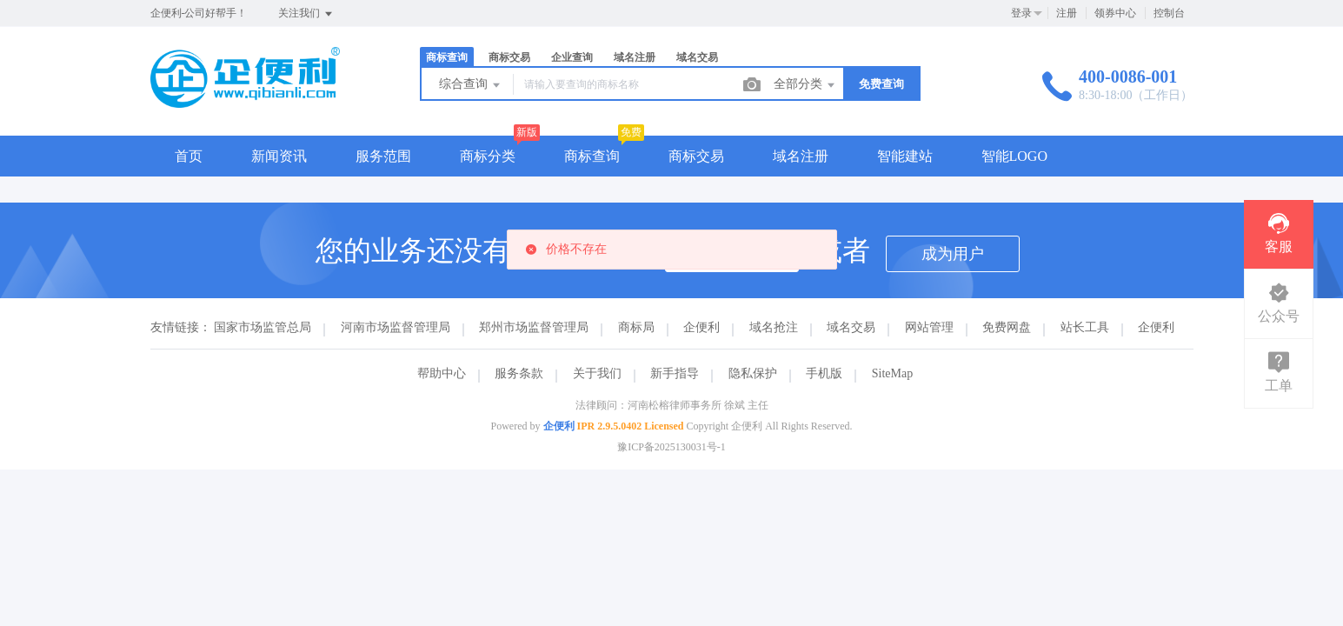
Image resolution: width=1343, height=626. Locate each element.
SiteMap (892, 373)
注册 (1066, 13)
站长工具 (1084, 327)
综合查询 (471, 85)
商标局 (636, 327)
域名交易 (697, 57)
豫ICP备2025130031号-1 (671, 447)
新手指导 (674, 373)
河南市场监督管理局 (395, 327)
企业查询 (572, 57)
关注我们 (306, 14)
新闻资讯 (279, 156)
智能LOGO (1014, 156)
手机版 (824, 373)
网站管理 (929, 327)
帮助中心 (441, 373)
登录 (1021, 13)
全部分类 (806, 85)
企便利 (701, 327)
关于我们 (597, 373)
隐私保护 (752, 373)
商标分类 (487, 156)
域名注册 (634, 57)
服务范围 (383, 156)
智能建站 (905, 156)
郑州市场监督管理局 (533, 327)
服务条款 (519, 373)
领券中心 (1115, 13)
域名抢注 (773, 327)
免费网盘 (1006, 327)
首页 (189, 156)
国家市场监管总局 (262, 327)
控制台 (1169, 13)
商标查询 (447, 57)
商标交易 (509, 57)
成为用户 (952, 254)
